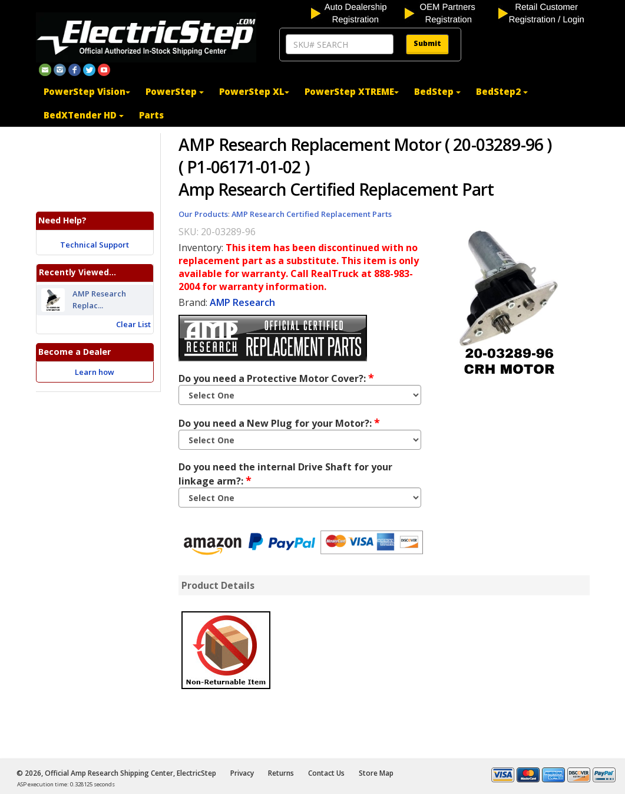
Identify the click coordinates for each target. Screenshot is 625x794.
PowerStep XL (254, 91)
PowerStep (174, 91)
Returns (281, 773)
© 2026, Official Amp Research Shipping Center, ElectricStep (116, 773)
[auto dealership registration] (356, 12)
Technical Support (94, 244)
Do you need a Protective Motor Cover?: (276, 378)
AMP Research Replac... (99, 300)
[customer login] (544, 12)
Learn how (94, 372)
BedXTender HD (84, 115)
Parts (151, 115)
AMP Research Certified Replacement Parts (312, 214)
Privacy (242, 773)
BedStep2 (502, 91)
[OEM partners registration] (450, 12)
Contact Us (326, 773)
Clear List (133, 324)
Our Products (203, 214)
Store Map (376, 773)
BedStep (437, 91)
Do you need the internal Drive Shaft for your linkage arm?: (285, 473)
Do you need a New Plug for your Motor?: (279, 423)
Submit (427, 43)
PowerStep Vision (87, 91)
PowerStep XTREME (352, 91)
